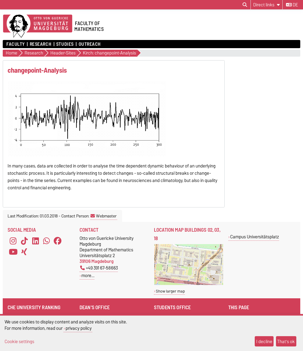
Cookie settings (19, 341)
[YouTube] (13, 251)
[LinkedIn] (35, 240)
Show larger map (170, 291)
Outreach (90, 44)
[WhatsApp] (46, 240)
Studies (65, 44)
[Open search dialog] (245, 4)
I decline (264, 341)
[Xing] (24, 251)
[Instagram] (13, 240)
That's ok (286, 341)
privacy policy (79, 328)
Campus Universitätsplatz (254, 236)
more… (87, 275)
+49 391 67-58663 (99, 268)
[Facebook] (57, 240)
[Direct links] (266, 4)
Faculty (15, 44)
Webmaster (103, 216)
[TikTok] (24, 240)
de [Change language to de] (292, 4)
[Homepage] (38, 26)
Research (40, 44)
